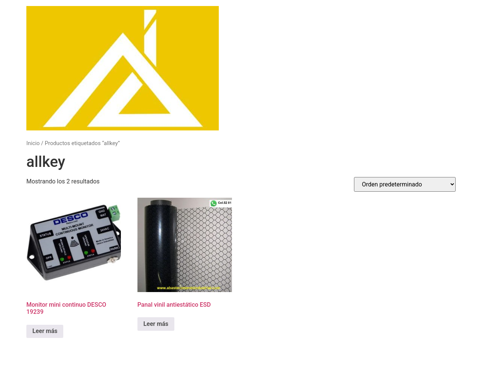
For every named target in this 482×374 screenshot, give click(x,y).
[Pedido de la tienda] (405, 184)
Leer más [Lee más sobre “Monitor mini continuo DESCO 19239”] (44, 331)
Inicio (33, 143)
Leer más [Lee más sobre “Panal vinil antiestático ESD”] (155, 323)
